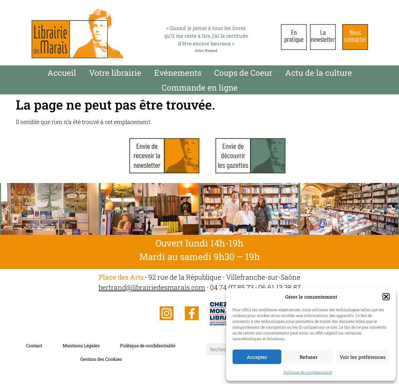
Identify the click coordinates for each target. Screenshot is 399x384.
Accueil (61, 72)
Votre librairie (115, 72)
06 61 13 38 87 (279, 287)
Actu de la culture (318, 72)
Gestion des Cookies (101, 359)
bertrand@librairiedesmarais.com (152, 287)
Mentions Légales (81, 345)
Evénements (177, 72)
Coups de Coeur (243, 72)
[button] (386, 296)
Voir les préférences (363, 357)
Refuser (308, 357)
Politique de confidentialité (308, 372)
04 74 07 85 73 (232, 287)
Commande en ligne (200, 87)
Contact (34, 345)
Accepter (257, 357)
